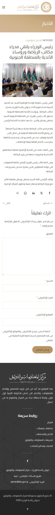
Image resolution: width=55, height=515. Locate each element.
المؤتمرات (30, 40)
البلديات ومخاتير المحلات (41, 446)
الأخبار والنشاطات (44, 434)
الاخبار (39, 40)
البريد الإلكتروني (45, 297)
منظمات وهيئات (45, 428)
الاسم (49, 281)
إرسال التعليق (42, 349)
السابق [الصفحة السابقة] (47, 203)
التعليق (49, 233)
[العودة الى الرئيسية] (34, 7)
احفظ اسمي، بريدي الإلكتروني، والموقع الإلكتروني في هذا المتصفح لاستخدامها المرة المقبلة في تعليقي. (28, 335)
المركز (50, 422)
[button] (3, 7)
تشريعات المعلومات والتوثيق (39, 440)
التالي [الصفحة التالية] (6, 203)
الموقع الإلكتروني (44, 314)
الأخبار (47, 23)
